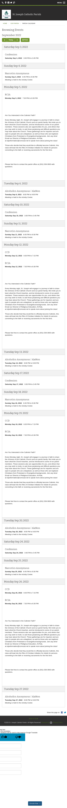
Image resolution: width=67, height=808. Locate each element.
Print (25, 40)
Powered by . (47, 722)
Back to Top (33, 718)
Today (11, 40)
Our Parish (14, 23)
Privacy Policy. (58, 722)
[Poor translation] (18, 737)
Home (5, 23)
